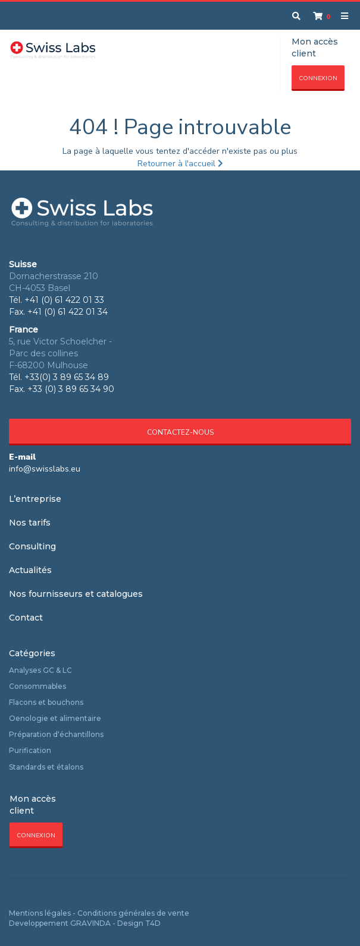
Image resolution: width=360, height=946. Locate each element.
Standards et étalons (46, 767)
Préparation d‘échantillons (56, 734)
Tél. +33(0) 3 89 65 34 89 (59, 377)
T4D (153, 923)
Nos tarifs (30, 522)
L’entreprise (35, 498)
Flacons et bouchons (46, 702)
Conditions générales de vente (133, 913)
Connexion (318, 78)
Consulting (32, 546)
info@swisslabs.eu (44, 468)
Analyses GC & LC (40, 670)
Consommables (37, 686)
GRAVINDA (90, 923)
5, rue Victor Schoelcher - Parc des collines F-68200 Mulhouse (60, 353)
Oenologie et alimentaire (55, 718)
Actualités (30, 570)
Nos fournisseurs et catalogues (76, 594)
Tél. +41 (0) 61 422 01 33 (56, 300)
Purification (30, 750)
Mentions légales (40, 913)
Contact (26, 617)
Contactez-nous (180, 432)
